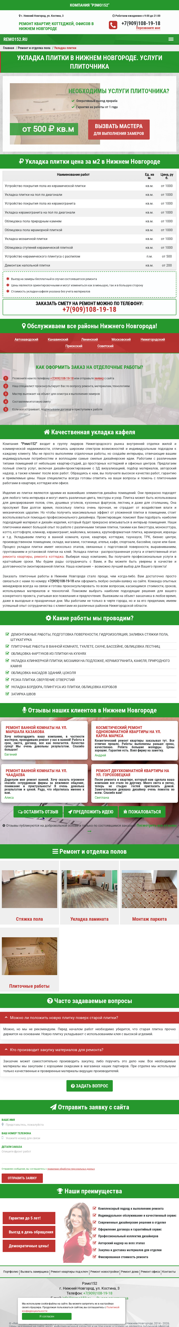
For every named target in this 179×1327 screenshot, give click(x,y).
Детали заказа (12, 1143)
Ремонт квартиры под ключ (69, 1268)
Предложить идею (90, 811)
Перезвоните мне (148, 28)
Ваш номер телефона (16, 1129)
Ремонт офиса (150, 1268)
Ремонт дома (130, 1268)
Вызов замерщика (112, 1294)
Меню (171, 37)
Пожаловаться (142, 811)
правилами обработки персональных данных (71, 1165)
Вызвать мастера (119, 129)
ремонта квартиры (17, 557)
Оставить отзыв (38, 811)
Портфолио (10, 1268)
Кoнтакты (169, 1268)
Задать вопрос (89, 1084)
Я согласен (46, 1316)
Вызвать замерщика (35, 1268)
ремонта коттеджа (49, 557)
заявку (99, 378)
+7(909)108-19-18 (141, 23)
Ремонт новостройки (104, 1268)
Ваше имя (8, 1116)
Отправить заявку (22, 1175)
